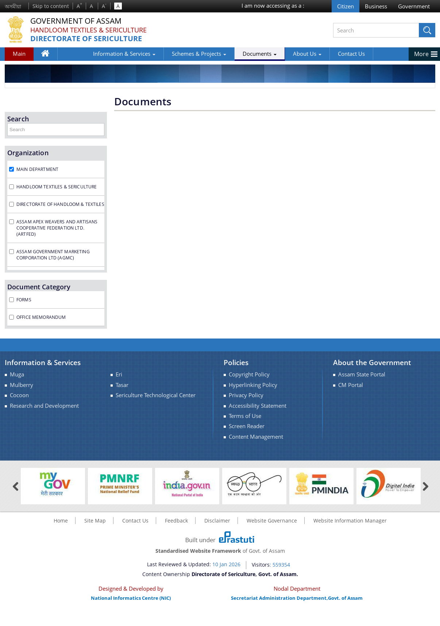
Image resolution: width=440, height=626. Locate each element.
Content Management (256, 437)
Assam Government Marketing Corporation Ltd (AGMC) (53, 255)
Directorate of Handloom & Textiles (60, 204)
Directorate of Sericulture (86, 38)
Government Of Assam (78, 21)
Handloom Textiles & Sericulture (88, 30)
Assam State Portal (361, 374)
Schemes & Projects (170, 53)
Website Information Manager (350, 520)
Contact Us (322, 53)
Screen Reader (247, 426)
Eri (119, 374)
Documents (231, 53)
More (421, 54)
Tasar (122, 385)
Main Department (37, 169)
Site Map (95, 520)
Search (18, 118)
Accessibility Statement (257, 406)
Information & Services (96, 53)
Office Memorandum (41, 317)
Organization (28, 152)
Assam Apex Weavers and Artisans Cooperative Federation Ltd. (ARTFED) (56, 228)
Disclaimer (217, 520)
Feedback (176, 520)
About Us (279, 53)
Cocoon (19, 395)
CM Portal (350, 385)
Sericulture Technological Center (156, 395)
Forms (23, 300)
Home (49, 55)
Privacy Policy (246, 395)
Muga (17, 374)
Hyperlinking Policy (253, 385)
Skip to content (50, 6)
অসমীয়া (13, 6)
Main (19, 53)
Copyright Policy (249, 374)
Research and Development (44, 406)
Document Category (38, 286)
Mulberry (21, 385)
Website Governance (272, 520)
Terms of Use (245, 416)
